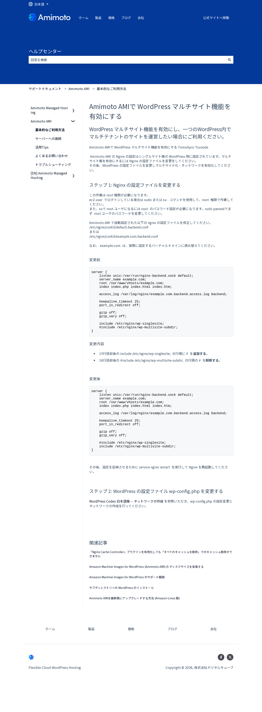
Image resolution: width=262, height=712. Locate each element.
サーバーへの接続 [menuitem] (48, 138)
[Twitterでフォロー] (230, 685)
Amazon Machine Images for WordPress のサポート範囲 (127, 605)
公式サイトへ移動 (216, 17)
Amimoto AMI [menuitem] (41, 121)
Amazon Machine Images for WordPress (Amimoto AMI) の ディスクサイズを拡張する (146, 594)
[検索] (229, 60)
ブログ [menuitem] (172, 656)
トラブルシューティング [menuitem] (53, 164)
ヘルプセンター (45, 51)
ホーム (83, 17)
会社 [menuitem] (213, 656)
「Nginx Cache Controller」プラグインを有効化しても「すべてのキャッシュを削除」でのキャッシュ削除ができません (160, 582)
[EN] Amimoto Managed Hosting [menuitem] (49, 175)
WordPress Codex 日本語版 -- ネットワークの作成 (126, 528)
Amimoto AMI (79, 88)
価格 (111, 17)
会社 (141, 17)
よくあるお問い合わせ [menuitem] (51, 155)
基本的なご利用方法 (111, 88)
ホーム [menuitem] (50, 656)
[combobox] (127, 60)
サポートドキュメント (45, 88)
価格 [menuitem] (131, 656)
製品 (98, 17)
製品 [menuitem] (91, 656)
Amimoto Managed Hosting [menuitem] (49, 110)
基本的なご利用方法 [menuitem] (50, 129)
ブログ (126, 17)
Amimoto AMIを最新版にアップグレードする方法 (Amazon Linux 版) (134, 626)
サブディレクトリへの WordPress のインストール (121, 615)
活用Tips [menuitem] (42, 147)
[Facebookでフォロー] (221, 685)
